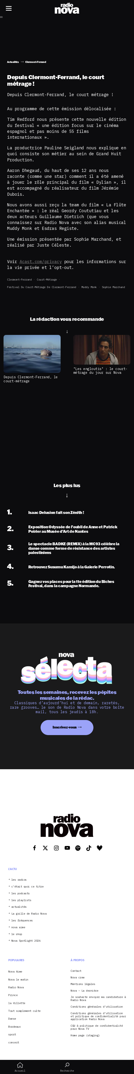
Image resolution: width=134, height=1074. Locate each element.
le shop (16, 934)
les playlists (21, 900)
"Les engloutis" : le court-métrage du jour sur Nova (100, 370)
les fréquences (22, 920)
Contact (76, 970)
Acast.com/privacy (41, 261)
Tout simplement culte (24, 1011)
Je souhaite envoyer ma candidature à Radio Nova (98, 999)
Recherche (67, 1067)
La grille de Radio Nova (29, 913)
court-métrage (47, 279)
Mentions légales (83, 984)
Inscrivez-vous (65, 727)
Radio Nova (16, 987)
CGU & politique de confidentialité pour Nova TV (97, 1027)
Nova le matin (18, 979)
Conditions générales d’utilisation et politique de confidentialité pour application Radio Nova (98, 1016)
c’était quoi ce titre (27, 886)
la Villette (16, 1003)
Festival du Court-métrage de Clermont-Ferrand (41, 287)
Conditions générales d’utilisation (97, 1006)
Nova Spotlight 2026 (26, 940)
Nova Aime (15, 971)
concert (13, 1042)
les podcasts (20, 893)
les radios (19, 879)
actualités (19, 906)
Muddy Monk (89, 287)
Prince (12, 995)
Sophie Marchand (113, 287)
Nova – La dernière (84, 990)
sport (12, 1034)
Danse (12, 1018)
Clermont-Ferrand (19, 279)
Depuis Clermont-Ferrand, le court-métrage (31, 379)
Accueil (20, 1067)
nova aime (18, 927)
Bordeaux (14, 1026)
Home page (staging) (85, 1035)
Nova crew (77, 977)
